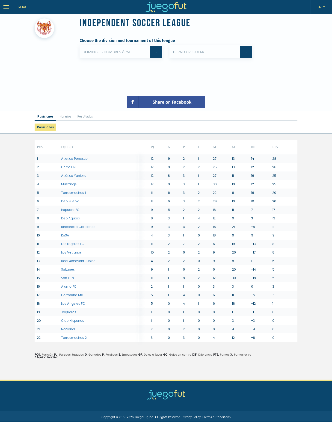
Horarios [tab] (65, 116)
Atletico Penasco (74, 158)
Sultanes (68, 269)
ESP (320, 7)
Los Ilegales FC (72, 244)
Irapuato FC (70, 210)
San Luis (67, 278)
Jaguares (68, 312)
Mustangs (69, 184)
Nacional (68, 329)
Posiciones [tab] (45, 116)
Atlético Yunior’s (73, 175)
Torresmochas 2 (74, 337)
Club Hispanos (72, 320)
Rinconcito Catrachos (78, 227)
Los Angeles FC (73, 303)
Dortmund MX (72, 295)
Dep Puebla (70, 201)
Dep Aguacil (70, 218)
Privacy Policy (192, 417)
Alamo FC (69, 286)
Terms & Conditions (217, 417)
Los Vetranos (71, 252)
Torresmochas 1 (73, 193)
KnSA (65, 235)
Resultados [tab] (85, 116)
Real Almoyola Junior (78, 261)
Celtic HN (68, 167)
